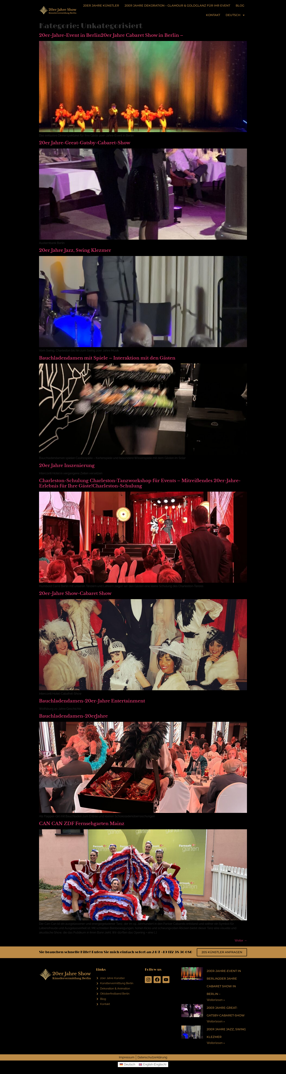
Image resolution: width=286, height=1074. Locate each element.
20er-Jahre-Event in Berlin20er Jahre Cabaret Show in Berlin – (111, 35)
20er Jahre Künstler (101, 5)
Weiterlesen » (216, 1000)
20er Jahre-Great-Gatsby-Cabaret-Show (84, 142)
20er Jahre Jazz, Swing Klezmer (75, 250)
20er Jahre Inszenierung (67, 465)
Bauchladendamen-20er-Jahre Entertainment (92, 701)
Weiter (241, 940)
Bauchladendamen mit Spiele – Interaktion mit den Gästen (107, 358)
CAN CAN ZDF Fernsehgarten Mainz (81, 823)
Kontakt (213, 15)
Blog (240, 5)
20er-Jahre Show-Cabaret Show (75, 593)
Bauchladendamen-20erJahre (73, 716)
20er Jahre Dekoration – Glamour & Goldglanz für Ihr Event (177, 5)
